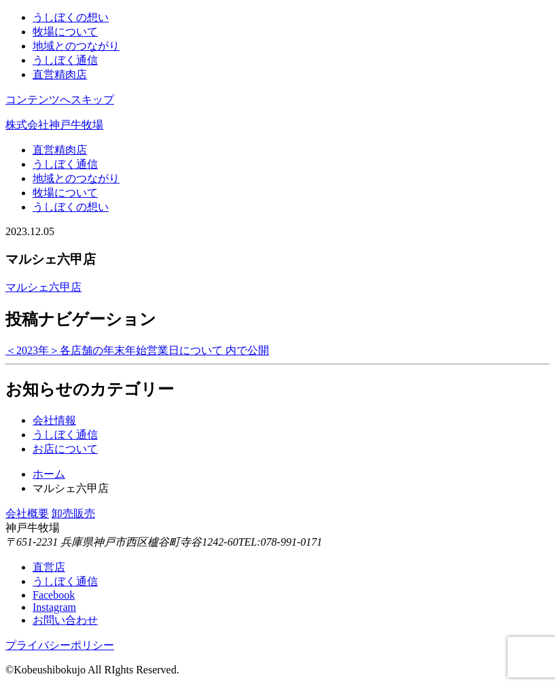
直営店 (49, 567)
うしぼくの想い (71, 17)
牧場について (65, 31)
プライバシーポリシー (59, 645)
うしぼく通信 (65, 60)
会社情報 (54, 420)
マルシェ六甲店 (43, 287)
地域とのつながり (76, 46)
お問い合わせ (65, 620)
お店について (65, 449)
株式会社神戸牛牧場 (54, 124)
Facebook (54, 595)
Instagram (54, 607)
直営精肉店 (60, 74)
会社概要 (27, 513)
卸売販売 (73, 513)
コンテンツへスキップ (59, 99)
